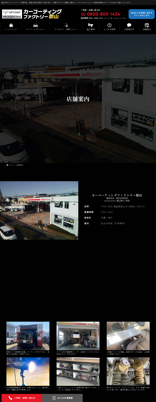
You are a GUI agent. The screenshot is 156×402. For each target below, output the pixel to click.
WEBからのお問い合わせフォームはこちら (142, 14)
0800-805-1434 (103, 14)
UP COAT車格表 (62, 398)
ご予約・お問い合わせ (21, 398)
